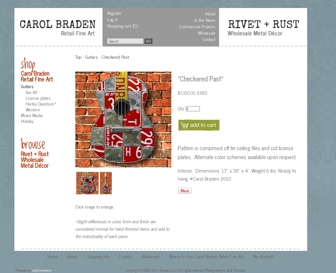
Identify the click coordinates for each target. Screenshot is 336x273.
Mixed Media (32, 115)
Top (78, 56)
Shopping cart (119, 25)
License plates (38, 97)
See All (31, 92)
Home (52, 256)
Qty (181, 108)
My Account (263, 256)
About (210, 13)
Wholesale (207, 32)
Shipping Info (98, 256)
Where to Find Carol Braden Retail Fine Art (206, 256)
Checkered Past (115, 56)
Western (33, 109)
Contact (209, 39)
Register (114, 12)
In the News (205, 19)
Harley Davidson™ (41, 103)
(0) (134, 25)
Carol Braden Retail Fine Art (37, 76)
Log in (112, 19)
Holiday (27, 120)
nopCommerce (41, 270)
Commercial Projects (197, 26)
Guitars (27, 86)
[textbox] (125, 41)
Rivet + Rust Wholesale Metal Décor (35, 159)
